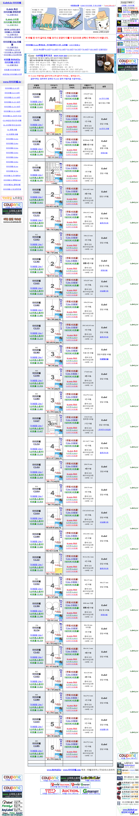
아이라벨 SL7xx (12, 171)
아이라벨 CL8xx (12, 157)
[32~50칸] (70, 49)
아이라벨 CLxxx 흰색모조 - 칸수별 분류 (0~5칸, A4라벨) (47, 45)
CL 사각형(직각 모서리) (12, 125)
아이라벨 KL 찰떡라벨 (12, 185)
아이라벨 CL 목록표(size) (12, 180)
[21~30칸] (62, 49)
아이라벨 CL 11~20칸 (12, 97)
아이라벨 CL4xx (12, 143)
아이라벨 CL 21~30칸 (12, 102)
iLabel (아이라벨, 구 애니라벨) (91, 5)
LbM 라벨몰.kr (74, 45)
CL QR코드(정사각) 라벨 (12, 120)
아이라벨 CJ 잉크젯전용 (12, 189)
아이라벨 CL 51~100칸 (12, 111)
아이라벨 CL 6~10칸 (12, 93)
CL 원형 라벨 (12, 130)
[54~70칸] (78, 49)
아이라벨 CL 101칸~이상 (12, 116)
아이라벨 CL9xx (12, 162)
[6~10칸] (48, 49)
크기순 (35, 49)
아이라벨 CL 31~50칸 (12, 107)
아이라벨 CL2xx (12, 139)
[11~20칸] (55, 49)
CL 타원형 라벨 (12, 134)
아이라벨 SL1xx (12, 166)
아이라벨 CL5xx (12, 148)
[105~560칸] (94, 49)
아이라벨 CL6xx (12, 153)
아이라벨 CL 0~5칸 (12, 88)
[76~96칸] (85, 49)
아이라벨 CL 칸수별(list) (12, 175)
